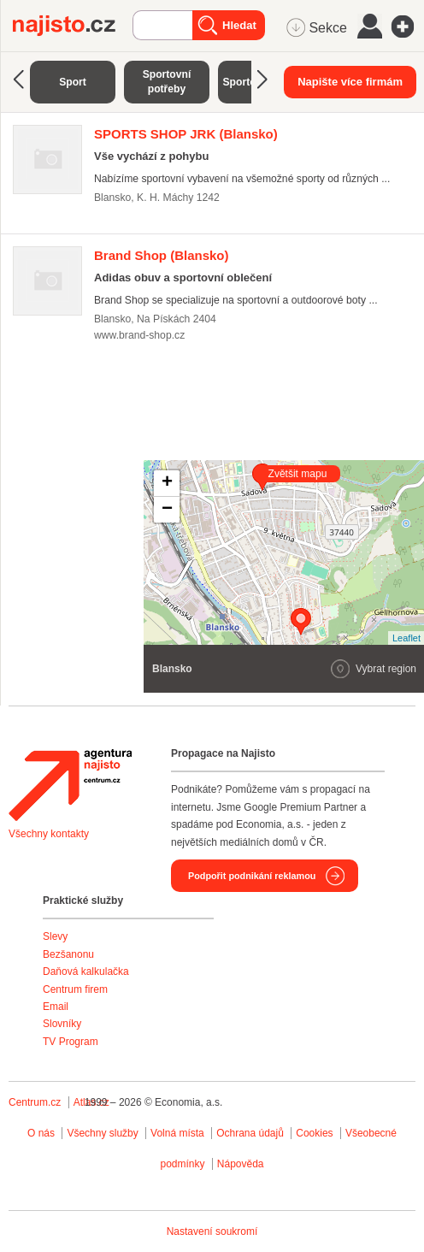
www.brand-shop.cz (139, 335)
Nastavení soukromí (212, 1231)
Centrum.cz (35, 1102)
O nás (41, 1133)
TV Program (70, 1042)
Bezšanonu (68, 954)
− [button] (167, 510)
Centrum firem (75, 989)
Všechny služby (104, 1133)
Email (55, 1007)
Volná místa (177, 1133)
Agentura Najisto (70, 785)
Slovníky (62, 1024)
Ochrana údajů (250, 1133)
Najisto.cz (72, 25)
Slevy (55, 936)
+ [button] (167, 483)
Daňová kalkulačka (86, 971)
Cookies (314, 1133)
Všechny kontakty (49, 834)
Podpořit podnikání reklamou (251, 876)
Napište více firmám (350, 81)
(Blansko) (186, 134)
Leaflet (406, 638)
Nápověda (240, 1164)
